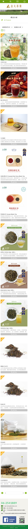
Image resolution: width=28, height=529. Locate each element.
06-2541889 (9, 503)
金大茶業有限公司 (14, 6)
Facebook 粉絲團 (16, 517)
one (2, 30)
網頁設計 (12, 527)
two (4, 30)
